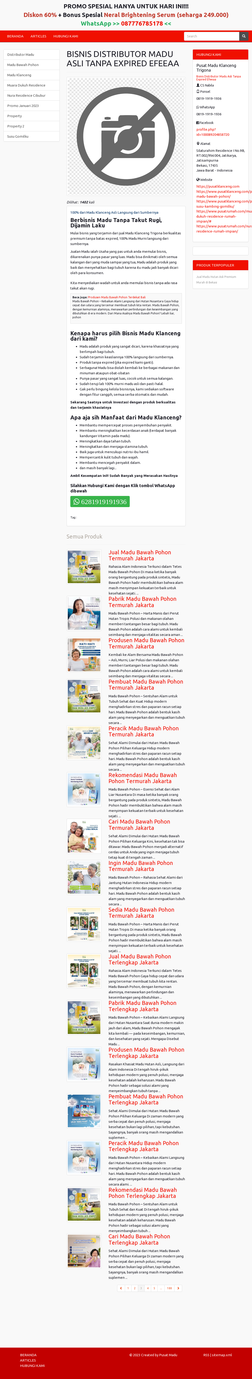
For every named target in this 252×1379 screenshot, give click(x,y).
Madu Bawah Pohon (23, 65)
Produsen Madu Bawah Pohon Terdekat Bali (117, 297)
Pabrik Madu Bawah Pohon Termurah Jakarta (143, 602)
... (161, 1288)
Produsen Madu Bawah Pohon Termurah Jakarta (146, 643)
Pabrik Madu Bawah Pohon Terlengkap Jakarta (143, 1006)
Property (14, 116)
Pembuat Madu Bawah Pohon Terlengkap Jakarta (146, 1099)
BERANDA (15, 36)
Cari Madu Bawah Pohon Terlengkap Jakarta (139, 1239)
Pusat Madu (168, 1355)
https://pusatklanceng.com (217, 186)
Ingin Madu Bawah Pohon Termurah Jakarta (141, 866)
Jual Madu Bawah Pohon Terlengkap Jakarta (140, 959)
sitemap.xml (222, 1355)
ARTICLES (38, 36)
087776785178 (142, 23)
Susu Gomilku (17, 136)
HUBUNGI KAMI (65, 36)
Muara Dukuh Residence (26, 85)
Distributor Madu (20, 54)
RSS (206, 1355)
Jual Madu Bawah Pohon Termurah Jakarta (140, 555)
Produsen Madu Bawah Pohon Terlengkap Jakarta (146, 1053)
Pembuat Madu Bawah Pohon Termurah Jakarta (146, 684)
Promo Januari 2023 (23, 106)
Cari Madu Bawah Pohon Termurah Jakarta (139, 824)
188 (169, 1288)
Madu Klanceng (19, 75)
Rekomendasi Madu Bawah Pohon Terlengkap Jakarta (143, 1193)
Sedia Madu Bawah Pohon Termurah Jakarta (141, 913)
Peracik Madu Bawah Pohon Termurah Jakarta (144, 731)
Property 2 (15, 126)
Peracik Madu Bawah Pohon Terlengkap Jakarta (144, 1146)
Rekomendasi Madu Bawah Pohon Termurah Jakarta (143, 778)
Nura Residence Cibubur (26, 95)
